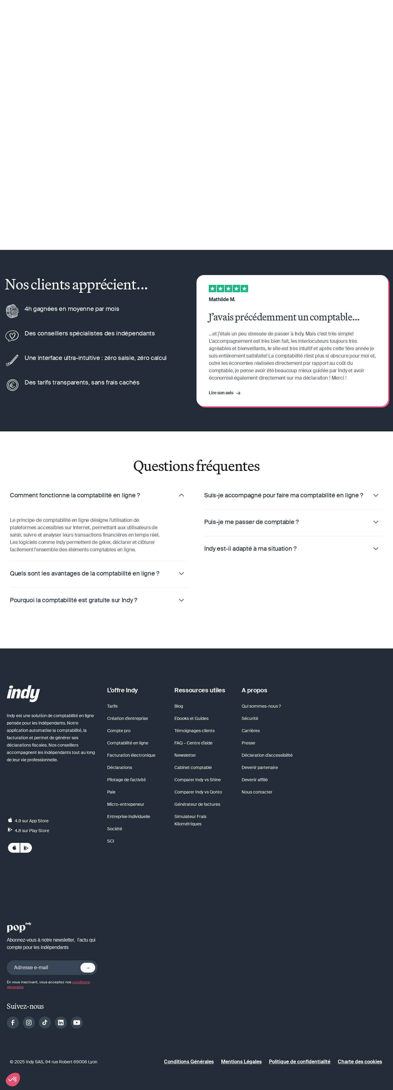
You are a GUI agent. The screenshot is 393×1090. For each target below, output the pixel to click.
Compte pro (118, 730)
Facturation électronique (131, 755)
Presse (248, 743)
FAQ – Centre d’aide (193, 743)
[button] (13, 1079)
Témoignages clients (194, 730)
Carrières (251, 730)
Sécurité (250, 718)
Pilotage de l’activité (126, 779)
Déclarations (119, 767)
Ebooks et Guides (191, 718)
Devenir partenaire (260, 767)
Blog (178, 706)
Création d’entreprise (127, 718)
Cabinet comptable (193, 767)
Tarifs (112, 706)
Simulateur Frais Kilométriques (190, 820)
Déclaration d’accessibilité (267, 755)
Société (114, 829)
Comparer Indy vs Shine (197, 779)
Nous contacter (257, 792)
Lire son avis (221, 393)
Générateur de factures (197, 804)
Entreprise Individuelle (128, 816)
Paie (111, 792)
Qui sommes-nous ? (261, 706)
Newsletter (185, 755)
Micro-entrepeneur (125, 804)
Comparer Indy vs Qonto (198, 792)
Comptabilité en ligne (127, 743)
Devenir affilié (255, 779)
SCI (110, 841)
